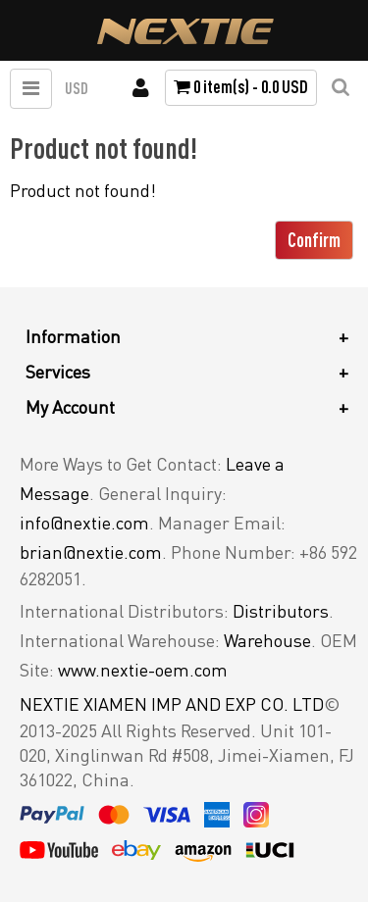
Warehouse (267, 640)
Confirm (314, 239)
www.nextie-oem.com (143, 669)
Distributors (281, 611)
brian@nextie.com (91, 552)
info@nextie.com (84, 522)
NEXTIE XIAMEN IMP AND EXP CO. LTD (172, 704)
